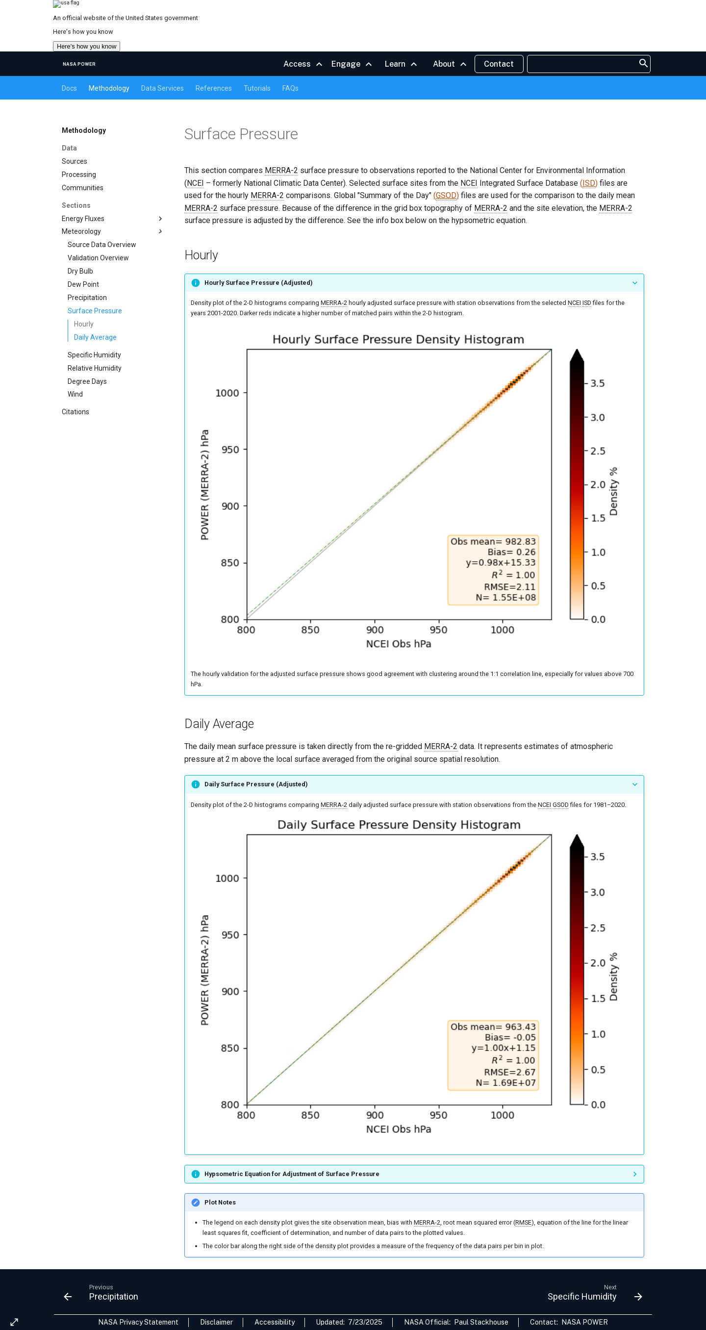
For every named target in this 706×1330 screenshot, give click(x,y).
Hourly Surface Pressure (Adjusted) (258, 282)
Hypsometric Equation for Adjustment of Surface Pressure (291, 1174)
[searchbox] (583, 64)
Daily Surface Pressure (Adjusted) (256, 784)
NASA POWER (584, 1322)
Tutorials (257, 88)
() (589, 183)
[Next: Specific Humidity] (592, 1294)
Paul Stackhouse (481, 1322)
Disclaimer (216, 1322)
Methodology (109, 88)
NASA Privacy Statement (138, 1322)
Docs (69, 88)
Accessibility (274, 1322)
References (214, 88)
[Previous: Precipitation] (104, 1294)
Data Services (162, 88)
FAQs (290, 88)
